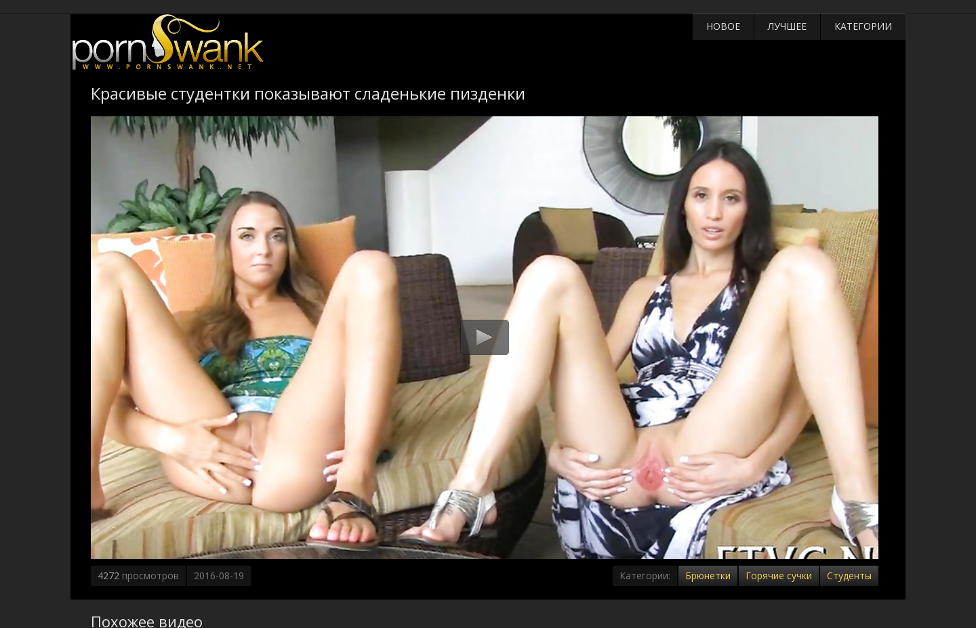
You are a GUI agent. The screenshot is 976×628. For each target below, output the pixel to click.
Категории (863, 26)
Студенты (849, 575)
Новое (723, 26)
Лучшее (787, 26)
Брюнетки (708, 575)
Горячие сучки (779, 575)
